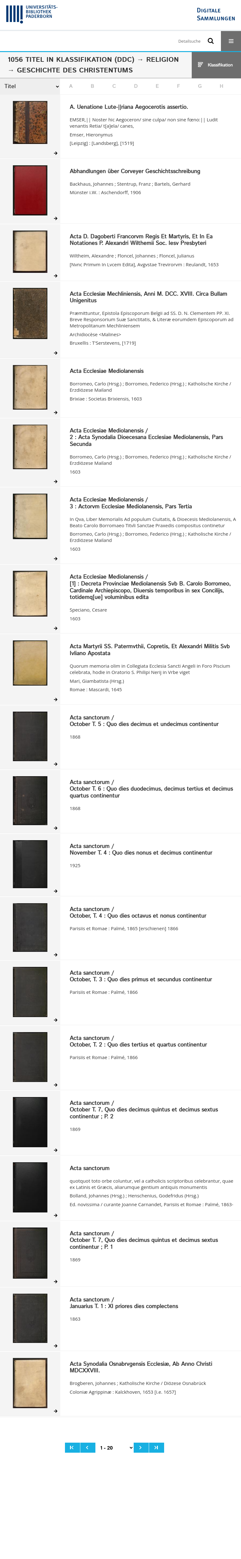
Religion (162, 60)
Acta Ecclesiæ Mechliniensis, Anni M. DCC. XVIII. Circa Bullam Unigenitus (148, 298)
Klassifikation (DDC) (95, 60)
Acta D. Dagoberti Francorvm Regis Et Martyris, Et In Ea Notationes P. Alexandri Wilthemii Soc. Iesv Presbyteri (141, 240)
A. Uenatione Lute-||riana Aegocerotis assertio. (129, 107)
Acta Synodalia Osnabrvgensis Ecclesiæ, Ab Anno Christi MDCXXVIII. (141, 1368)
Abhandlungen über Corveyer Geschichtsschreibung (135, 171)
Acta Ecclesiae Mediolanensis (106, 371)
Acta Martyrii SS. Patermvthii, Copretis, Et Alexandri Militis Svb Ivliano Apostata (150, 650)
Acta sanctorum (90, 1168)
